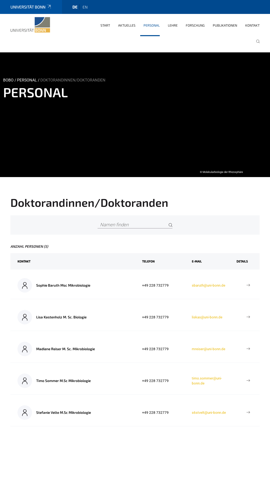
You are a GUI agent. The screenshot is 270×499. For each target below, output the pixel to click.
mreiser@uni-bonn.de (208, 349)
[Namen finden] (135, 225)
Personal (152, 25)
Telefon (148, 261)
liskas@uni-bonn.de (207, 317)
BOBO (8, 80)
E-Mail (197, 261)
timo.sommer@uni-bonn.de (207, 380)
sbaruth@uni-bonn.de (208, 285)
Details (242, 261)
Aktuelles (126, 25)
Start (105, 25)
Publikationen (225, 25)
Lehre (173, 25)
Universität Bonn (31, 7)
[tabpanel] (135, 114)
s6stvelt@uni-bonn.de (209, 412)
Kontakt (252, 25)
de (74, 7)
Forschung (195, 25)
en (85, 7)
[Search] (170, 225)
